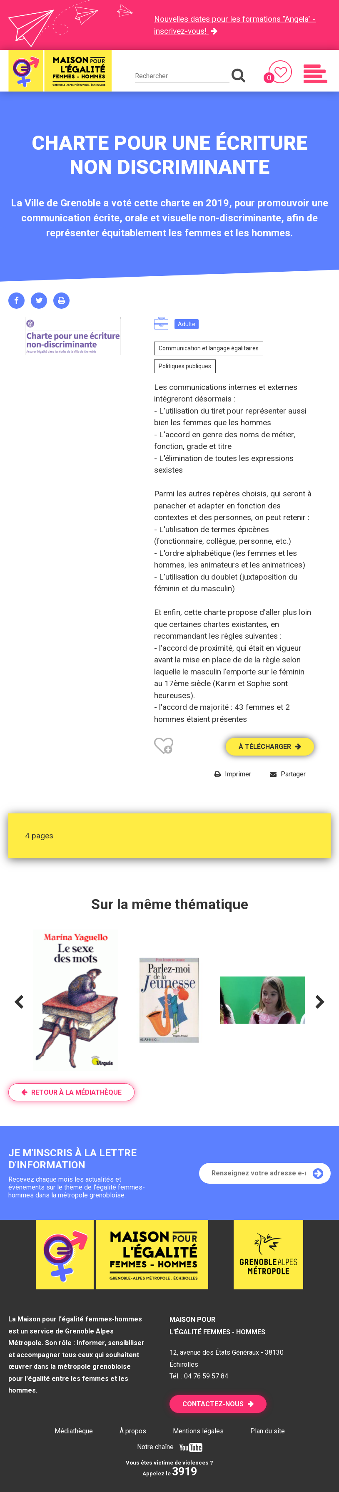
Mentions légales (198, 1431)
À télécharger (265, 747)
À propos (133, 1431)
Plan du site (267, 1431)
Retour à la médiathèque (76, 1092)
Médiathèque (74, 1431)
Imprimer (238, 774)
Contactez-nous (213, 1404)
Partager (293, 774)
